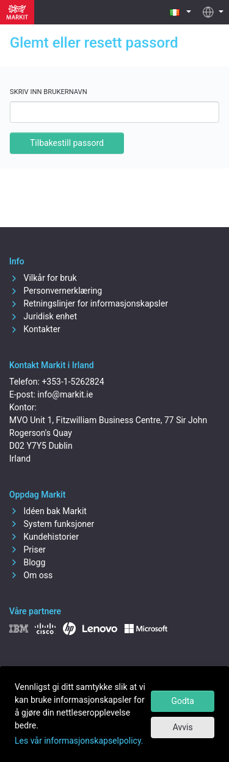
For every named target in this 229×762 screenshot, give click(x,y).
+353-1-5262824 (73, 381)
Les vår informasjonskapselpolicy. (79, 741)
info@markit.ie (65, 394)
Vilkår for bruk (43, 278)
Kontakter (34, 329)
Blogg (27, 562)
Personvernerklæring (55, 291)
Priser (27, 549)
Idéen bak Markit (48, 511)
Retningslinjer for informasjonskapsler (88, 303)
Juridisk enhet (43, 316)
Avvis (183, 727)
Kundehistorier (44, 537)
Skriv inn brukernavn (48, 92)
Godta (182, 701)
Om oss (31, 575)
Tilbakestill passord (67, 143)
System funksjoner (51, 524)
